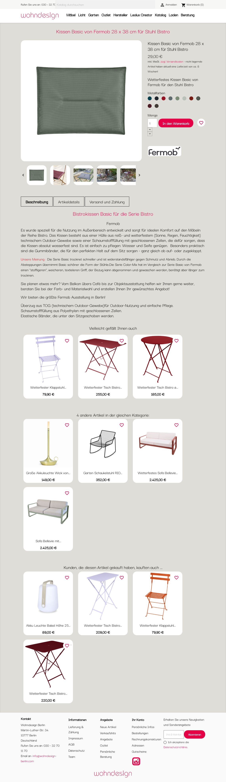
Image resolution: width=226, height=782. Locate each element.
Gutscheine (139, 751)
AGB (71, 744)
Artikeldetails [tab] (68, 202)
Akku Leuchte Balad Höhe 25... (48, 625)
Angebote (106, 739)
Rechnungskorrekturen (146, 739)
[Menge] (152, 123)
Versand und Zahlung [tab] (107, 202)
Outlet (106, 14)
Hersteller (120, 14)
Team (71, 756)
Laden (173, 14)
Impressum (75, 738)
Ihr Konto (138, 719)
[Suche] (105, 4)
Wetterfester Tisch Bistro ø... (157, 387)
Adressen (138, 745)
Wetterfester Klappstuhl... (48, 387)
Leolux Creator (141, 14)
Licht (81, 14)
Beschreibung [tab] (37, 202)
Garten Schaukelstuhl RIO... (102, 472)
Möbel (70, 14)
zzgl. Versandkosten (172, 61)
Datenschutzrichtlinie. (176, 747)
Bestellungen (140, 732)
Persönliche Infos (143, 726)
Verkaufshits (108, 732)
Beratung (187, 14)
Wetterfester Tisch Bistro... (103, 387)
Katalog (160, 14)
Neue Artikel (108, 726)
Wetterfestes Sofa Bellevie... (158, 472)
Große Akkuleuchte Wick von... (48, 472)
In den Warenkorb (176, 123)
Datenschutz (76, 750)
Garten (93, 14)
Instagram (136, 761)
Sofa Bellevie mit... (48, 540)
